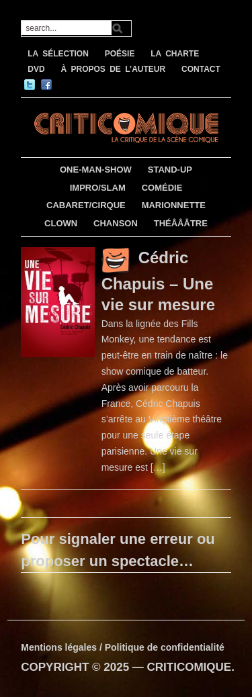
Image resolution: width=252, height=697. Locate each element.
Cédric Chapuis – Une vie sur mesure (158, 281)
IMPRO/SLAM (98, 188)
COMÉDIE (162, 188)
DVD (36, 69)
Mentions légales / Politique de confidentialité (122, 647)
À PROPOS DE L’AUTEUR (112, 69)
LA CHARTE (175, 53)
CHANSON (115, 223)
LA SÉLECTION (58, 53)
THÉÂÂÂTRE (181, 223)
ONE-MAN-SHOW (96, 170)
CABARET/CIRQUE (86, 205)
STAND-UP (170, 170)
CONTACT (200, 69)
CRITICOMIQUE (189, 667)
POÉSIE (120, 53)
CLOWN (60, 223)
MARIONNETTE (174, 205)
